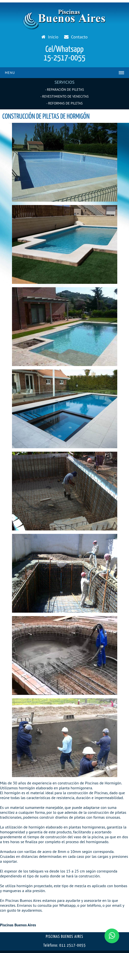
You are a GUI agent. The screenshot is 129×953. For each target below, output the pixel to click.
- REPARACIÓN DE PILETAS (64, 89)
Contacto (75, 37)
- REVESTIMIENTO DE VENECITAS (64, 96)
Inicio (49, 37)
